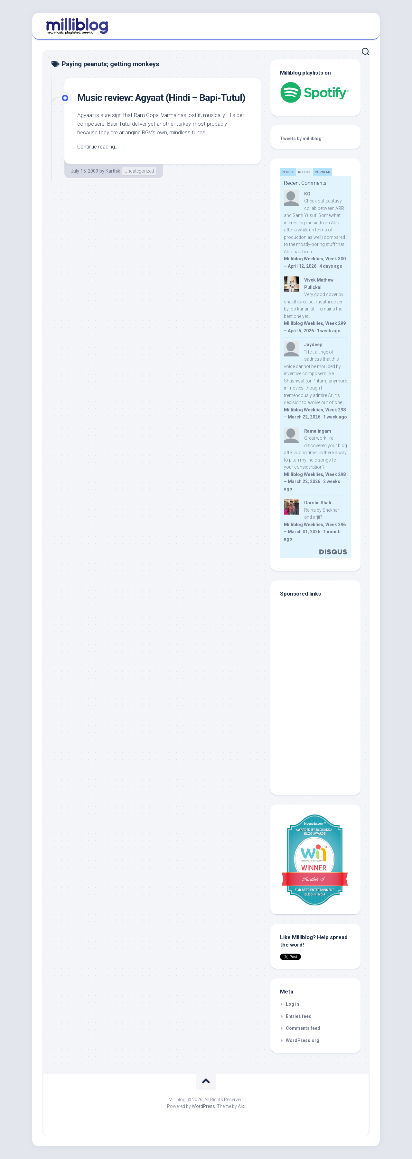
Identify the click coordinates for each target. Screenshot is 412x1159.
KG (307, 193)
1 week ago (329, 330)
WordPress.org (302, 1040)
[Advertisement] (320, 741)
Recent (304, 172)
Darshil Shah (317, 502)
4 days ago (330, 266)
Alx (241, 1106)
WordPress (203, 1106)
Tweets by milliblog (301, 138)
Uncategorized (139, 184)
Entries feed (299, 1016)
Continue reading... (99, 160)
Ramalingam (317, 431)
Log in (292, 1004)
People (288, 172)
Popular (322, 172)
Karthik (113, 184)
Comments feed (303, 1028)
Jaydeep (313, 344)
